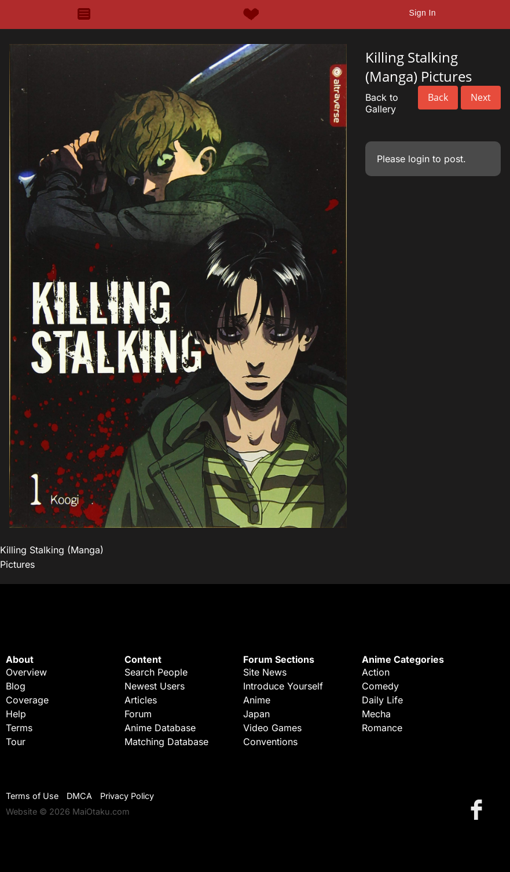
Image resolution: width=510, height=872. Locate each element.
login (419, 159)
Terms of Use (32, 796)
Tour (15, 741)
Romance (382, 728)
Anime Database (160, 728)
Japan (256, 714)
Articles (140, 700)
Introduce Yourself (283, 686)
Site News (265, 672)
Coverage (27, 700)
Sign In (422, 12)
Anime (256, 700)
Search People (156, 672)
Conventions (270, 741)
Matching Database (166, 741)
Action (376, 672)
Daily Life (382, 700)
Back (438, 97)
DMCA (79, 796)
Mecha (376, 714)
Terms (19, 728)
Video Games (272, 728)
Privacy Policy (127, 796)
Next (481, 97)
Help (16, 714)
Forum (138, 714)
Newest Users (154, 686)
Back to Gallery (381, 103)
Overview (26, 672)
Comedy (380, 686)
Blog (15, 686)
